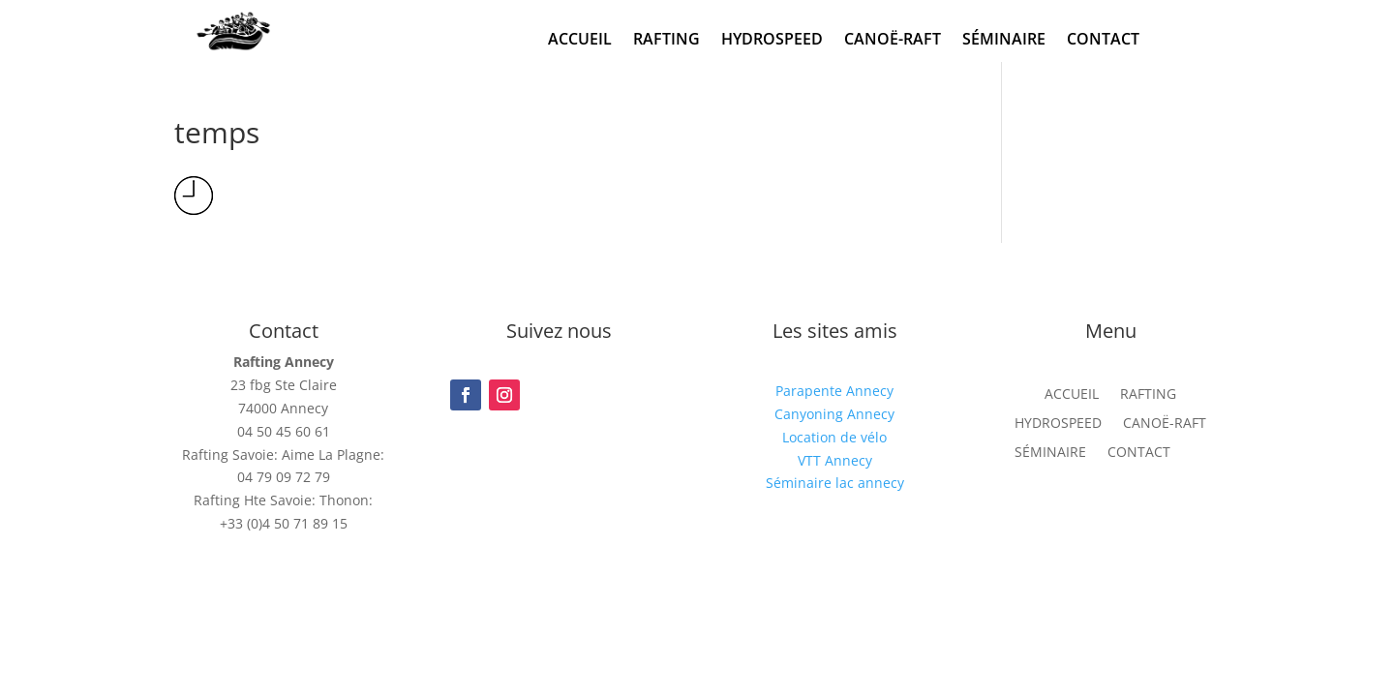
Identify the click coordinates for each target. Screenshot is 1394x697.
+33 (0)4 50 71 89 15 (284, 523)
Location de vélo (834, 437)
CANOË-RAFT (892, 40)
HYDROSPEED (772, 40)
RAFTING (666, 40)
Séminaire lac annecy (835, 482)
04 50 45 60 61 (283, 431)
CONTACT (1103, 40)
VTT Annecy (835, 460)
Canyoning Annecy (834, 414)
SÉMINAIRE (1004, 40)
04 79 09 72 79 (283, 477)
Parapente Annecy (834, 390)
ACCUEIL (580, 40)
